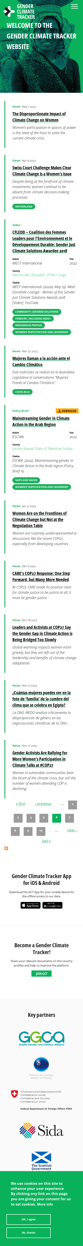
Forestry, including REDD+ (33, 318)
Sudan (68, 448)
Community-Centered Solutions (36, 311)
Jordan (17, 448)
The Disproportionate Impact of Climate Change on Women (39, 117)
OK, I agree (29, 1219)
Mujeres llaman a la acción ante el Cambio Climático (41, 361)
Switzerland (23, 206)
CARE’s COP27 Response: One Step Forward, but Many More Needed (41, 576)
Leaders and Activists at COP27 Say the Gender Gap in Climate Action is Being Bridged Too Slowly (42, 633)
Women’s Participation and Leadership (41, 332)
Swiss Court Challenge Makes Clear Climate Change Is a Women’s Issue (41, 171)
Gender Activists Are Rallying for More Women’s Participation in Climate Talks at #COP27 (39, 759)
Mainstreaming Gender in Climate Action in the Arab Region (40, 421)
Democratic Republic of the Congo (39, 274)
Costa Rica (22, 392)
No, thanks (28, 1232)
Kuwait (28, 448)
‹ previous (43, 803)
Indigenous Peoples (28, 325)
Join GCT (41, 973)
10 (40, 830)
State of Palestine (48, 448)
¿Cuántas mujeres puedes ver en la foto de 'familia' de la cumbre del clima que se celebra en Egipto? (41, 699)
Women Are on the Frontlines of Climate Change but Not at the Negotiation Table (39, 519)
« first (20, 803)
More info (45, 1204)
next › (72, 830)
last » (46, 840)
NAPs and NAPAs (26, 480)
